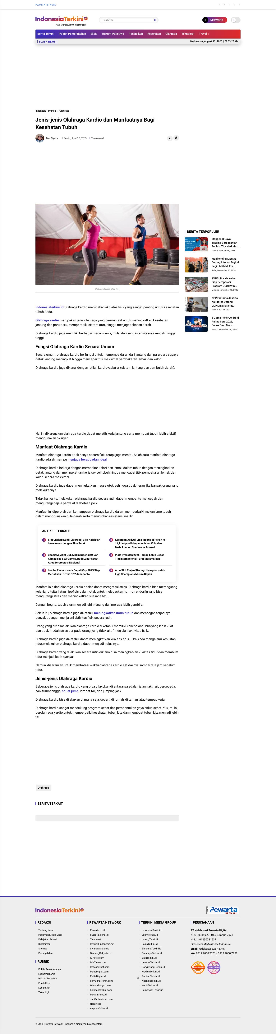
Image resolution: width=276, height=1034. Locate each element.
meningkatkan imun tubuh (113, 613)
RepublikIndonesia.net (102, 944)
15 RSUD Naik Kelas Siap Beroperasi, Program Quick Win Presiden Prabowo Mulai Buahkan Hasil (224, 282)
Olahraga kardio (47, 320)
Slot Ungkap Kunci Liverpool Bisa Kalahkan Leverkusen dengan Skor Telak (74, 541)
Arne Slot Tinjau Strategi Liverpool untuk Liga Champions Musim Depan (140, 572)
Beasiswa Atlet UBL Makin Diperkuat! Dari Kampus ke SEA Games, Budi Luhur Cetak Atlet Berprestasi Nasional (73, 558)
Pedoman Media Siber (50, 934)
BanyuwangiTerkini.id (153, 967)
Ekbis (93, 33)
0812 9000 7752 (227, 953)
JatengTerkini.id (150, 939)
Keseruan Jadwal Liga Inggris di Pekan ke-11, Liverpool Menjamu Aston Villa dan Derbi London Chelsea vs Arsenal (141, 543)
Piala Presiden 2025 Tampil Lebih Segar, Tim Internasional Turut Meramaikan (139, 556)
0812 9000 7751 (206, 953)
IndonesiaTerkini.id (45, 110)
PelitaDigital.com (99, 971)
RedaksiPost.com (99, 967)
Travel (203, 33)
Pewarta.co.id (97, 930)
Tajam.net (95, 939)
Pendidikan (136, 33)
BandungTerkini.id (151, 948)
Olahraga (171, 33)
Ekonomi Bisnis (46, 973)
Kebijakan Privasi (47, 939)
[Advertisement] (138, 76)
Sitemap (42, 948)
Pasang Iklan (45, 953)
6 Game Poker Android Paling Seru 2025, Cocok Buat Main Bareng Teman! (225, 321)
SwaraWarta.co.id (99, 948)
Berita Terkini (45, 33)
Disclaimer (44, 944)
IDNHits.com (97, 957)
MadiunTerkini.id (151, 971)
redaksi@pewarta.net (212, 948)
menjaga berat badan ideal (87, 459)
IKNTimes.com (98, 962)
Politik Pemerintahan (72, 33)
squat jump (70, 691)
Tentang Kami (45, 930)
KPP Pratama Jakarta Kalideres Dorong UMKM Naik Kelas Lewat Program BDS (225, 302)
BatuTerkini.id (149, 957)
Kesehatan (154, 33)
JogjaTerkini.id (150, 944)
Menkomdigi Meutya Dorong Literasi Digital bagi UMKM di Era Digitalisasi (225, 262)
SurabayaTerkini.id (152, 953)
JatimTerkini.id (150, 934)
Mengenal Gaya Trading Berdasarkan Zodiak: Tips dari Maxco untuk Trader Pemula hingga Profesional (226, 242)
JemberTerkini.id (151, 962)
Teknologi (188, 33)
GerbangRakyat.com (101, 953)
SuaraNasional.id (99, 934)
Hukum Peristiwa (113, 33)
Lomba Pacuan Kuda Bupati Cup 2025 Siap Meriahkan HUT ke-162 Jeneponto (74, 572)
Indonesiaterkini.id (49, 307)
